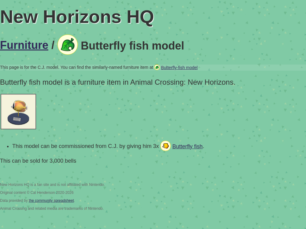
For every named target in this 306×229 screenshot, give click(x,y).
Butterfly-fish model (179, 67)
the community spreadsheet (51, 200)
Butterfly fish (187, 146)
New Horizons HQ (77, 16)
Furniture (24, 45)
